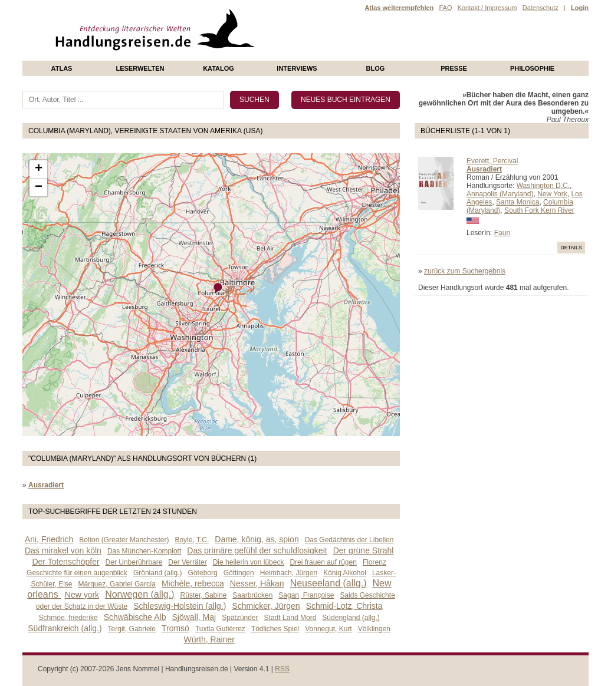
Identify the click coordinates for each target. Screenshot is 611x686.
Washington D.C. (543, 186)
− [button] (38, 187)
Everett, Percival (492, 161)
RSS (282, 669)
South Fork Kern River (539, 210)
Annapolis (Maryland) (500, 194)
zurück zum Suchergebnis (464, 271)
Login (580, 7)
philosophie (532, 68)
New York (552, 194)
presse (454, 68)
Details (571, 247)
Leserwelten (140, 68)
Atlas (62, 68)
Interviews (297, 68)
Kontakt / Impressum (487, 7)
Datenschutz (541, 7)
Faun (502, 233)
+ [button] (38, 169)
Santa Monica (517, 202)
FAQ (445, 7)
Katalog (218, 68)
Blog (375, 68)
